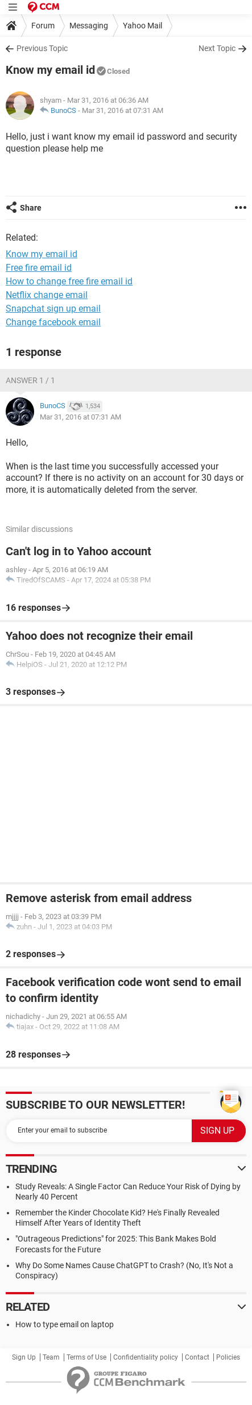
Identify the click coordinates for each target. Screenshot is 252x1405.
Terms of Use (86, 1357)
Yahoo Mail (142, 25)
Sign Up (24, 1357)
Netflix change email (47, 295)
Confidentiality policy (145, 1357)
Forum (43, 25)
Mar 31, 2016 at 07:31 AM (122, 110)
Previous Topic (42, 48)
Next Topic (217, 48)
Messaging (88, 25)
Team (51, 1357)
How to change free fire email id (69, 281)
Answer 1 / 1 (30, 380)
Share (31, 207)
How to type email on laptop (64, 1324)
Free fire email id (39, 267)
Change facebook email (53, 322)
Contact (197, 1357)
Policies (228, 1357)
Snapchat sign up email (53, 308)
